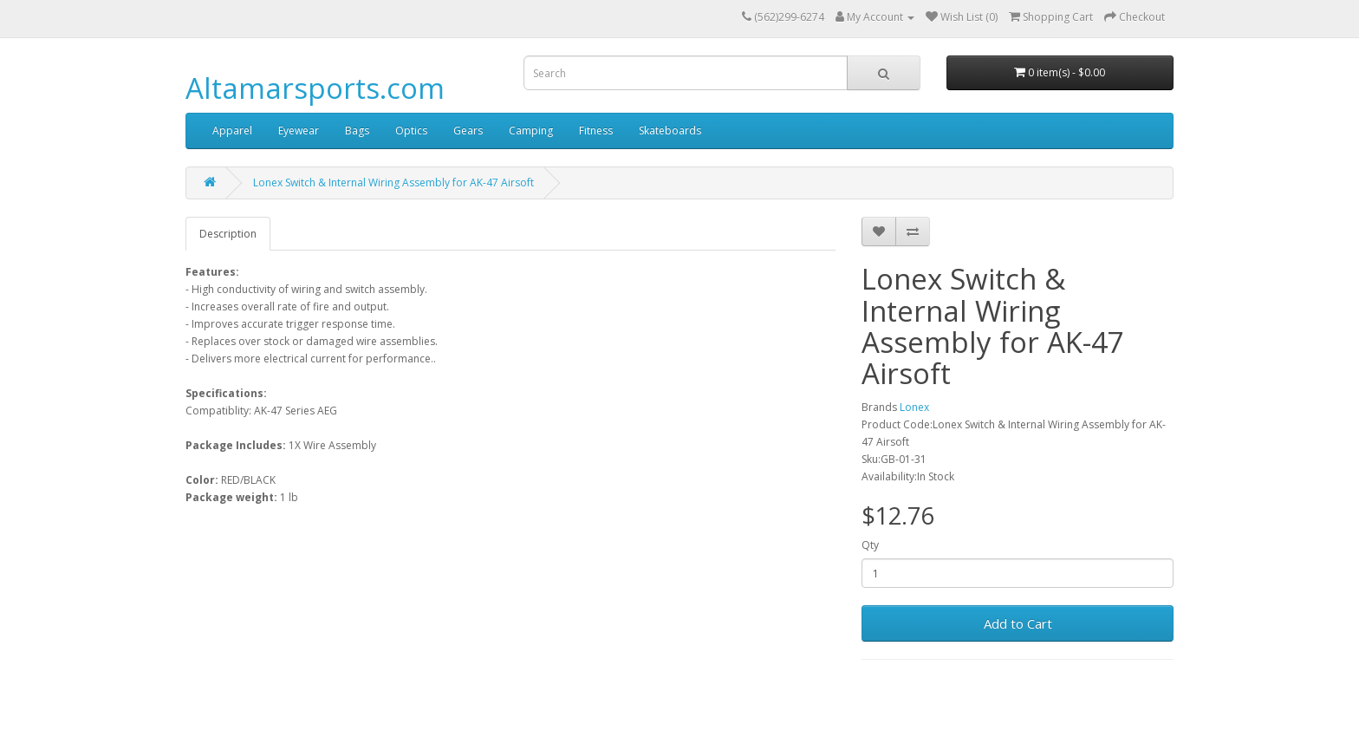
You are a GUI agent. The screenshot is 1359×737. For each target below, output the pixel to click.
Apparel (232, 130)
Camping (531, 130)
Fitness (596, 130)
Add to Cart (1018, 623)
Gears (468, 130)
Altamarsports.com (315, 88)
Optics (411, 130)
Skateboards (670, 130)
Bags (357, 130)
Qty (870, 545)
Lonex (914, 407)
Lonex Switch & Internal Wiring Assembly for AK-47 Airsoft (393, 182)
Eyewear (298, 130)
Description (228, 233)
